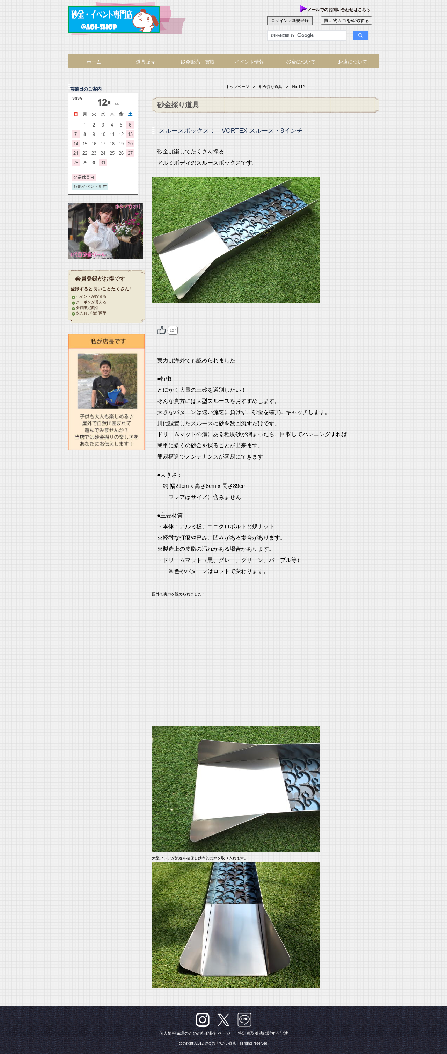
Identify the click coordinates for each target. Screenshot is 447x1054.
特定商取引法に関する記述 (263, 1033)
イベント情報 (249, 62)
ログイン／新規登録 (290, 20)
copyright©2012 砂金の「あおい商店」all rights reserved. (223, 1043)
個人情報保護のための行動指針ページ (194, 1033)
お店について (352, 62)
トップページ (237, 87)
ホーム (94, 62)
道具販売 (145, 62)
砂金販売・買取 (198, 62)
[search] (302, 36)
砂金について (301, 62)
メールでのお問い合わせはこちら (335, 9)
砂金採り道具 (270, 87)
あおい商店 (120, 19)
